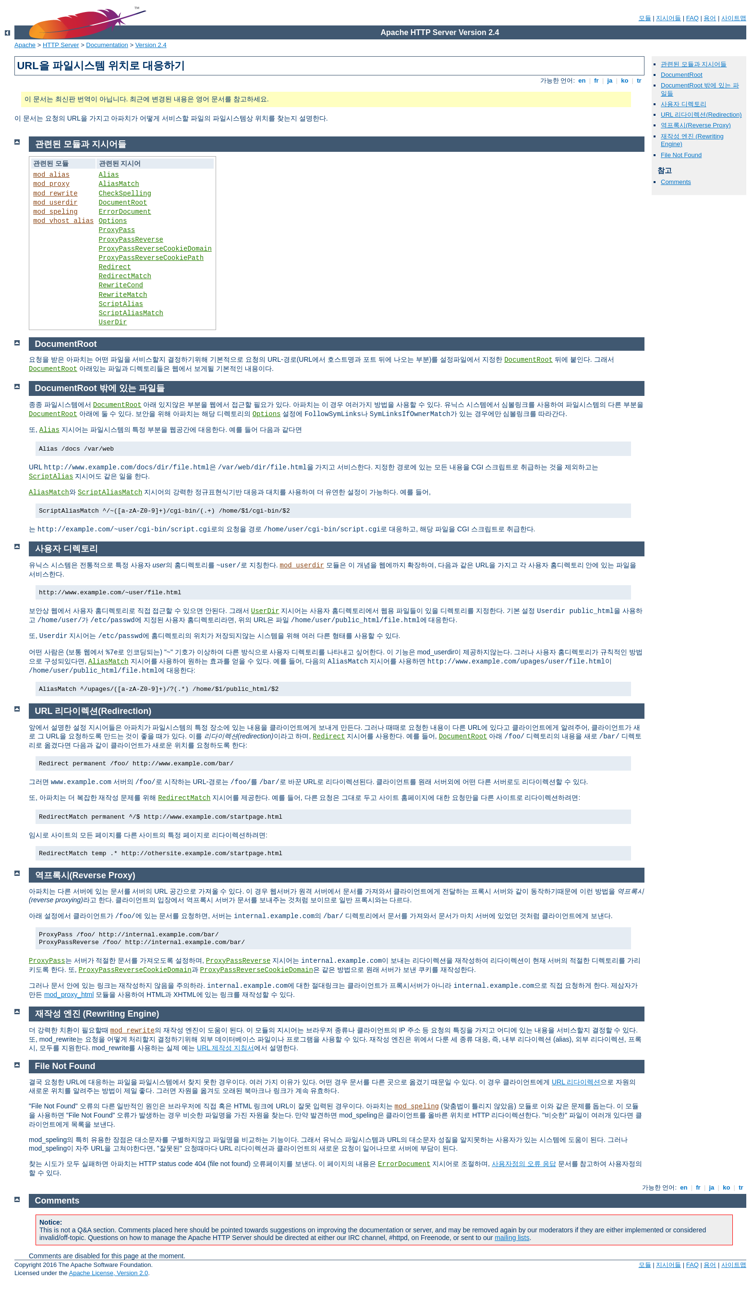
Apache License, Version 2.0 (108, 1273)
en (582, 80)
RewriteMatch (123, 295)
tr (639, 80)
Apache (25, 45)
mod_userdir (55, 203)
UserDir (113, 322)
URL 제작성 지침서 (225, 1048)
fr (597, 80)
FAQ (692, 18)
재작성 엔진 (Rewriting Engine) (97, 1014)
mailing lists (512, 1237)
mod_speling (55, 212)
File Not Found (681, 155)
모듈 (645, 18)
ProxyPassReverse (131, 240)
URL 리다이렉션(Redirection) (701, 114)
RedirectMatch (125, 276)
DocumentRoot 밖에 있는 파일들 (100, 388)
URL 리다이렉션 (576, 1082)
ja (610, 80)
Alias (109, 175)
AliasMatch (119, 184)
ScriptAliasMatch (131, 313)
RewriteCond (121, 285)
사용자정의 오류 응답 (524, 1163)
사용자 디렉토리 (683, 104)
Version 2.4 (151, 45)
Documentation (107, 45)
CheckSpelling (125, 193)
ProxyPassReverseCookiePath (151, 258)
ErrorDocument (125, 212)
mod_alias (51, 175)
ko (624, 80)
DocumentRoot (682, 74)
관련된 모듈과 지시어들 (694, 64)
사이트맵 (733, 18)
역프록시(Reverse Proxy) (696, 125)
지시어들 (668, 18)
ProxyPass (117, 230)
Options (113, 221)
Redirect (115, 267)
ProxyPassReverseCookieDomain (155, 249)
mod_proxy (51, 184)
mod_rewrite (55, 193)
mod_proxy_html (69, 994)
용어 (710, 18)
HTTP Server (61, 45)
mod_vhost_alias (63, 221)
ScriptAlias (121, 304)
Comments (676, 181)
